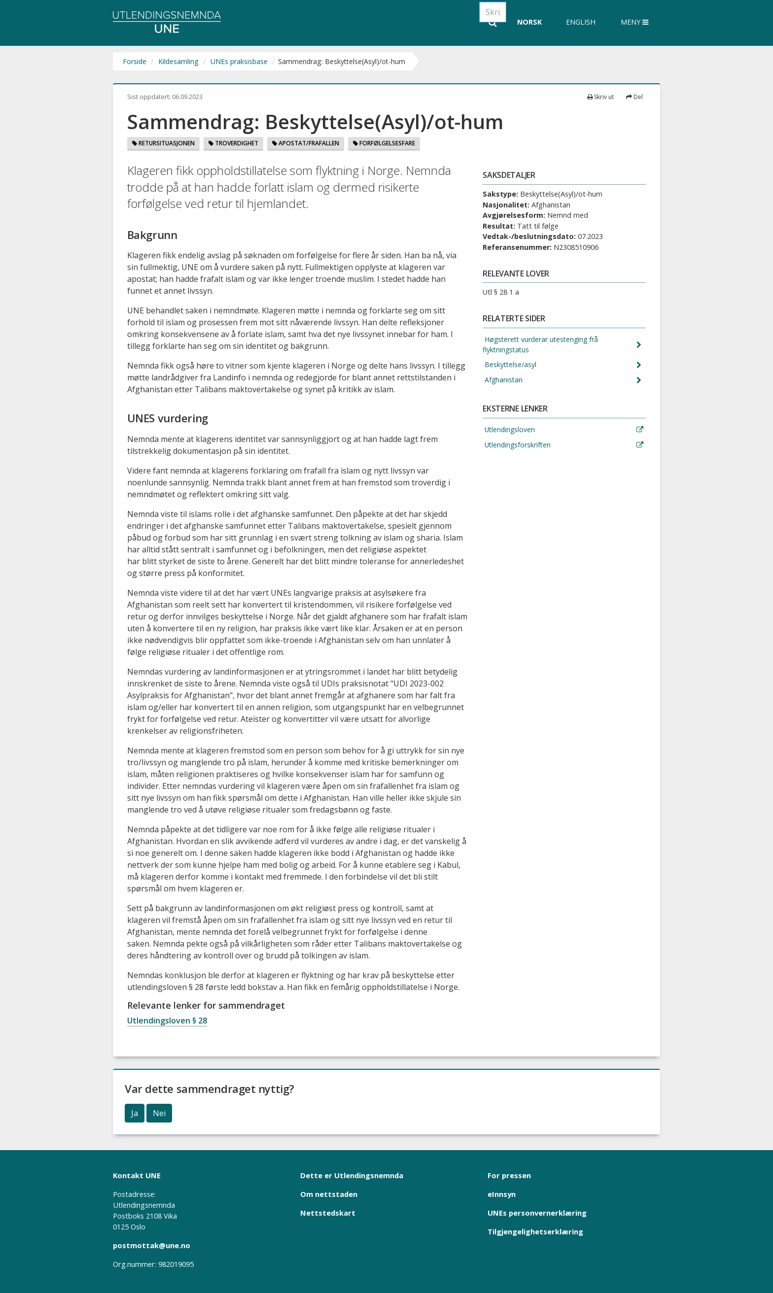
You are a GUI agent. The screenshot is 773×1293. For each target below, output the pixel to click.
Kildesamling (178, 61)
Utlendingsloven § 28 (167, 1020)
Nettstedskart (327, 1213)
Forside (134, 61)
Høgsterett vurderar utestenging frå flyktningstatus (543, 345)
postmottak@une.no (151, 1245)
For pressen (509, 1175)
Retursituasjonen (163, 143)
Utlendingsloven (510, 431)
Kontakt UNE (137, 1175)
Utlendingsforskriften (518, 447)
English (581, 22)
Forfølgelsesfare (384, 143)
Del (634, 97)
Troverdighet (233, 143)
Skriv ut (600, 97)
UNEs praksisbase (239, 61)
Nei (159, 1113)
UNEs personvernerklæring (537, 1213)
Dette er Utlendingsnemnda (351, 1175)
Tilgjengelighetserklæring (535, 1231)
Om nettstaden (328, 1194)
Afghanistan (503, 381)
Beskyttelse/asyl (510, 366)
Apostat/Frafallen (305, 143)
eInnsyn (502, 1194)
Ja (134, 1113)
